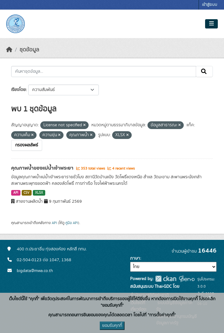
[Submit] (204, 71)
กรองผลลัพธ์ (26, 145)
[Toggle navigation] (211, 23)
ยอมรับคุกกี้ (112, 325)
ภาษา (135, 258)
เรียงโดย (18, 90)
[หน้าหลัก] (9, 50)
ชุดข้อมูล (29, 50)
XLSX (39, 192)
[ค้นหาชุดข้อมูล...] (103, 71)
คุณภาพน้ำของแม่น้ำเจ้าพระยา (43, 168)
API (15, 192)
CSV (26, 192)
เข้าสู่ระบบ (209, 5)
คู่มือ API (71, 223)
